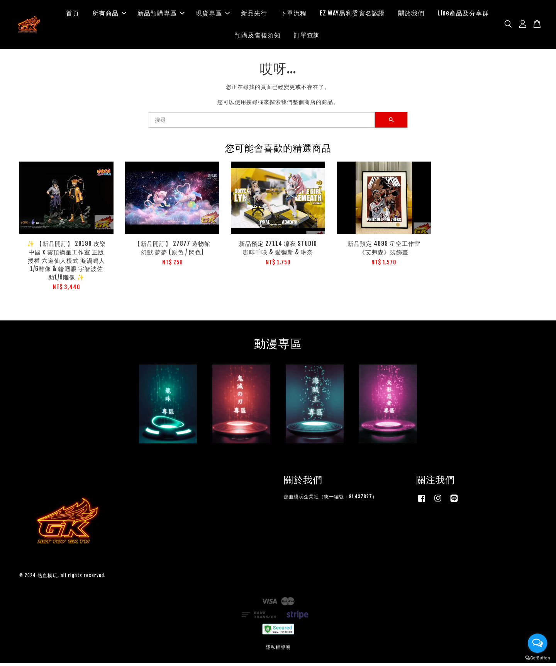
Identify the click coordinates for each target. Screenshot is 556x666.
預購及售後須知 (258, 37)
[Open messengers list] (537, 643)
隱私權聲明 (278, 650)
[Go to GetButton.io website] (537, 658)
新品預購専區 (161, 15)
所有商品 (109, 15)
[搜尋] (262, 123)
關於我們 (411, 15)
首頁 (72, 15)
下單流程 (293, 15)
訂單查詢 (307, 37)
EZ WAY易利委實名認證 (352, 15)
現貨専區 (213, 15)
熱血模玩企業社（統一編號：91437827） (330, 499)
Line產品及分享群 (463, 15)
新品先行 (254, 15)
